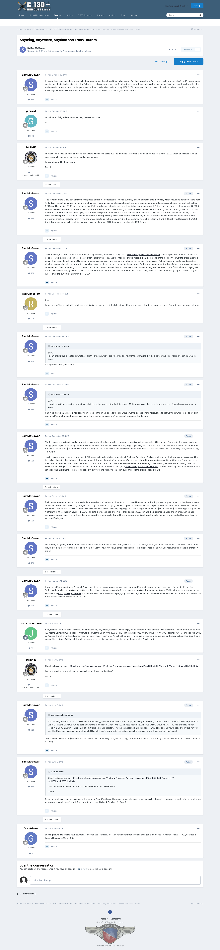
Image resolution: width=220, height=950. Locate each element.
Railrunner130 (31, 293)
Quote (54, 99)
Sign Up (197, 6)
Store (123, 15)
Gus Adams (31, 828)
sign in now (82, 869)
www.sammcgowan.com (56, 515)
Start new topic (162, 61)
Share (173, 49)
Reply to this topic (189, 61)
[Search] (181, 15)
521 (31, 99)
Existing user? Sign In (176, 6)
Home (21, 15)
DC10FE (31, 147)
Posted (56, 75)
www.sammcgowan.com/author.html (105, 203)
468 (31, 318)
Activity (112, 15)
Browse (100, 15)
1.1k (31, 172)
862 (31, 136)
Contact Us (115, 919)
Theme (103, 919)
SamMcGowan (37, 48)
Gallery (69, 15)
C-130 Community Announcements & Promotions (68, 51)
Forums (57, 16)
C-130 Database (85, 15)
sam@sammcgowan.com (69, 593)
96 (31, 648)
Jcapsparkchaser (31, 623)
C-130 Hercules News (39, 15)
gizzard (31, 111)
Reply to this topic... (43, 880)
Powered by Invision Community (110, 946)
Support (134, 15)
